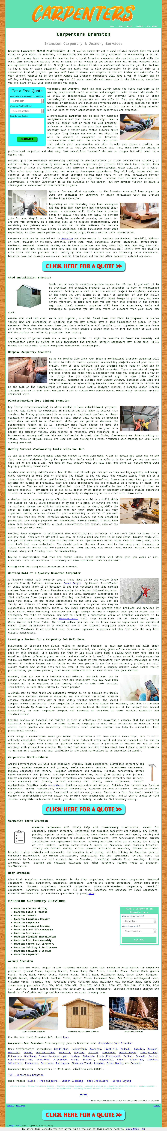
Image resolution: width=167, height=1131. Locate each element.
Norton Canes (45, 1052)
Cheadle (152, 1059)
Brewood (152, 1049)
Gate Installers (97, 1081)
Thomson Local (68, 618)
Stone (74, 1059)
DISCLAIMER (152, 26)
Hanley (75, 1056)
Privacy (157, 1106)
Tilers (30, 1081)
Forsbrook (31, 1063)
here (91, 893)
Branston (67, 238)
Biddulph (88, 1056)
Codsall (126, 1049)
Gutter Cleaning (72, 1081)
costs (48, 83)
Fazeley (139, 1049)
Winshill (13, 1052)
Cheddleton (61, 1049)
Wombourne (109, 1052)
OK (143, 1129)
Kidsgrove (60, 1059)
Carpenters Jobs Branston (115, 1043)
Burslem (93, 1052)
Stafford (29, 1056)
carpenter (107, 58)
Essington (62, 1063)
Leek (100, 1056)
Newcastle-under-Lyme (53, 1056)
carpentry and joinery (127, 778)
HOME (112, 26)
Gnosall (141, 1056)
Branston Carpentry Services (36, 901)
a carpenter (86, 137)
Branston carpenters (46, 827)
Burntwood (47, 1063)
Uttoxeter (14, 1056)
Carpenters (86, 99)
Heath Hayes (127, 1052)
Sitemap (10, 1106)
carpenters (100, 76)
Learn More (132, 1129)
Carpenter (14, 1069)
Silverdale (15, 1063)
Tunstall (64, 1052)
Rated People (72, 583)
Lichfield (110, 1049)
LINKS (120, 26)
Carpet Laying (121, 1081)
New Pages (20, 1106)
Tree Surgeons (48, 1081)
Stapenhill (106, 1059)
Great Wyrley (115, 1063)
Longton (99, 1063)
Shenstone (136, 1059)
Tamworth (88, 1059)
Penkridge (43, 1059)
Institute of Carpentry (81, 195)
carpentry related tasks (119, 863)
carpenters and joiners (33, 774)
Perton (128, 1056)
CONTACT (139, 26)
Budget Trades (15, 1126)
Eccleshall (113, 1056)
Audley (28, 1052)
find (19, 879)
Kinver (121, 1059)
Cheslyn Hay (149, 1052)
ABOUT (129, 26)
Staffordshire (66, 54)
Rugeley (79, 1052)
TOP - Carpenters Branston (25, 1075)
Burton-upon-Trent (20, 1059)
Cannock (136, 1063)
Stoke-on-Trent (81, 1063)
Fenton (153, 1056)
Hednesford (79, 1049)
